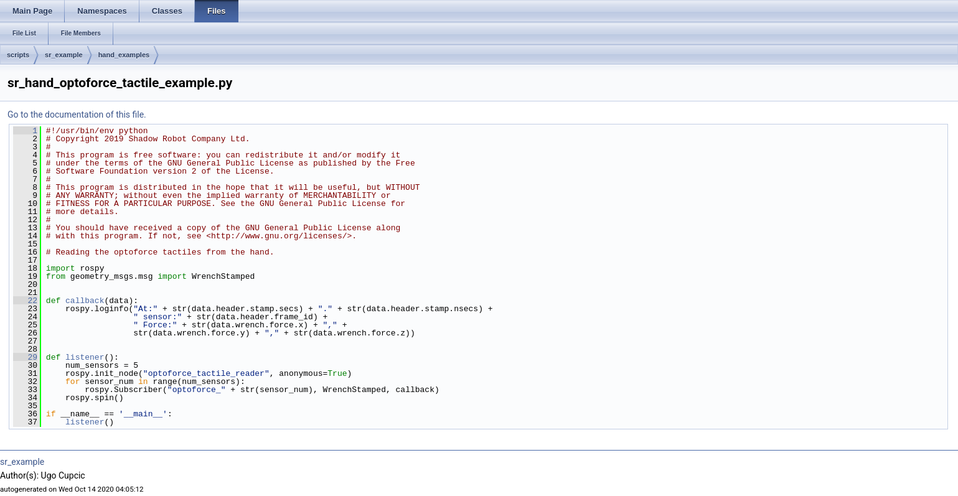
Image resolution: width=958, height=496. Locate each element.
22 (25, 300)
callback (84, 300)
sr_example (64, 54)
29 (25, 357)
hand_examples (124, 54)
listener (84, 357)
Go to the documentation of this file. (76, 114)
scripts (18, 54)
